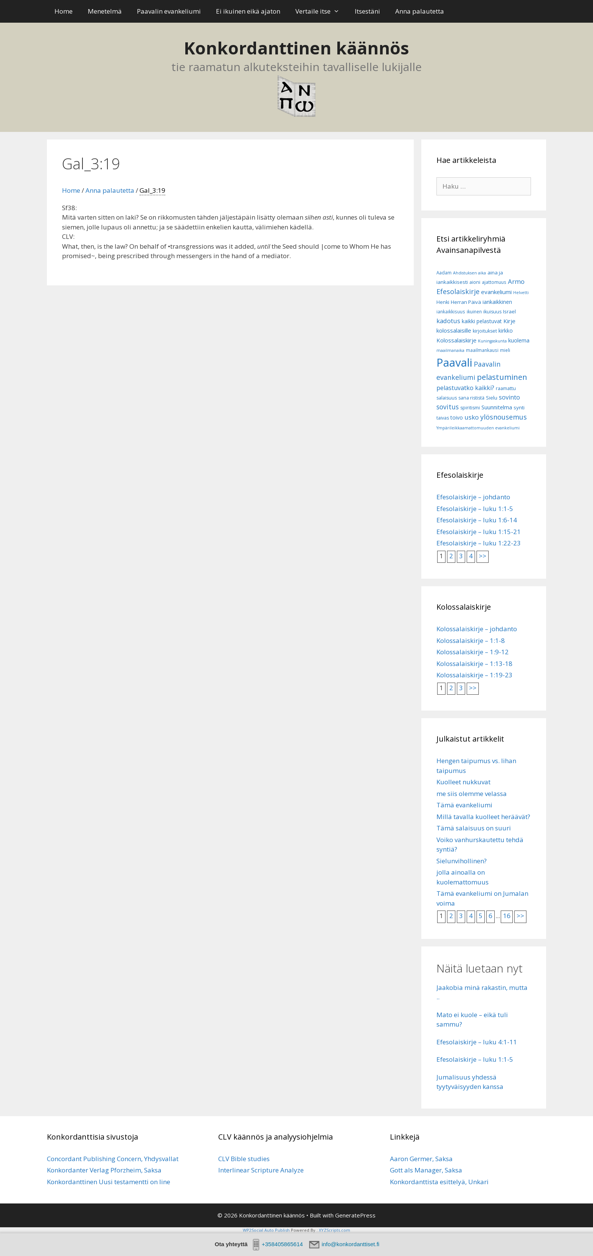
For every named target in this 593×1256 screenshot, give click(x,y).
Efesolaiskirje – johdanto (473, 496)
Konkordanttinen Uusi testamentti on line (108, 1181)
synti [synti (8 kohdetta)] (519, 407)
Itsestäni (367, 11)
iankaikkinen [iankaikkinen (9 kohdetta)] (497, 301)
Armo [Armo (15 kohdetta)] (516, 281)
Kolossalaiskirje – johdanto (476, 628)
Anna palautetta (419, 11)
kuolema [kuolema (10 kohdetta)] (518, 340)
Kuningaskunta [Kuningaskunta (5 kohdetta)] (492, 341)
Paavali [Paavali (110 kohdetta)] (454, 362)
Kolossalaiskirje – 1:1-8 (470, 640)
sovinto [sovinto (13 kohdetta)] (509, 397)
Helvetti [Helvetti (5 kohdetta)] (521, 292)
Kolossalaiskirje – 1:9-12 (472, 651)
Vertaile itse (321, 11)
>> (482, 555)
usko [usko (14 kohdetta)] (471, 417)
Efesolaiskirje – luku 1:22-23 (478, 543)
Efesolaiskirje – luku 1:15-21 (478, 531)
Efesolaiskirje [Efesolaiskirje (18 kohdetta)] (458, 291)
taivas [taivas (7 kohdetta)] (442, 418)
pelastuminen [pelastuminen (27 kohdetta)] (502, 377)
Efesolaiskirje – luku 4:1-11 (476, 1042)
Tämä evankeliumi (464, 805)
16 (507, 915)
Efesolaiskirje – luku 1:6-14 (476, 520)
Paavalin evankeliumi (169, 11)
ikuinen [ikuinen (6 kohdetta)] (474, 311)
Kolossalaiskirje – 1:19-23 (474, 675)
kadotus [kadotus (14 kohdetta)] (448, 320)
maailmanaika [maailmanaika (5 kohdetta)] (450, 350)
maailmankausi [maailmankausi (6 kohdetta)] (482, 350)
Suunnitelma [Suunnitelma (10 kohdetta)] (496, 407)
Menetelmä (105, 11)
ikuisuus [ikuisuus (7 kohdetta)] (492, 311)
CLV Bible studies (244, 1158)
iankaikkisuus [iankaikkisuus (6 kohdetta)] (450, 311)
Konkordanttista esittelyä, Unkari (439, 1181)
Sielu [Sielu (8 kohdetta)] (491, 397)
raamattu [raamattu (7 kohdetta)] (506, 388)
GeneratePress (355, 1215)
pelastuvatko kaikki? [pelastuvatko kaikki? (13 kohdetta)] (465, 388)
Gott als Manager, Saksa (426, 1170)
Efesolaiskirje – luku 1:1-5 (474, 508)
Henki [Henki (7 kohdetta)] (442, 302)
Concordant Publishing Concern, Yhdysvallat (113, 1158)
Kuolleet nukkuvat (463, 781)
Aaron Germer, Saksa (421, 1158)
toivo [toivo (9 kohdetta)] (456, 417)
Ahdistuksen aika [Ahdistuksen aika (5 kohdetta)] (469, 273)
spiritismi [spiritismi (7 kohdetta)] (470, 407)
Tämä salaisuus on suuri (473, 828)
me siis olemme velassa (471, 793)
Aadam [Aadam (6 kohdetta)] (444, 273)
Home (63, 11)
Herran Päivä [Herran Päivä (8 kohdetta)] (466, 302)
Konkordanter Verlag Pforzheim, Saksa (104, 1170)
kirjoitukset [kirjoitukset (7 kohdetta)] (485, 331)
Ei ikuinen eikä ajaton (248, 11)
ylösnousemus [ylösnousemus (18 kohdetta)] (503, 416)
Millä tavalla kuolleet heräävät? (483, 816)
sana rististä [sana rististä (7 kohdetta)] (471, 398)
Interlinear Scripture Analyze (261, 1170)
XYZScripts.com (334, 1230)
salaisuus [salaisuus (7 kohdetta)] (446, 398)
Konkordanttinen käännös (296, 47)
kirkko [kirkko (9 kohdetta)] (505, 330)
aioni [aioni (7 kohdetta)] (474, 282)
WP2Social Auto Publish (266, 1230)
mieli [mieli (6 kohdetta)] (505, 350)
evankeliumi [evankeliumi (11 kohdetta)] (496, 292)
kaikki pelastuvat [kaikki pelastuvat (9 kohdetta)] (482, 321)
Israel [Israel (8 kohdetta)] (509, 311)
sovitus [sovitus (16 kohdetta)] (447, 407)
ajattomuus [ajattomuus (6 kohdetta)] (494, 282)
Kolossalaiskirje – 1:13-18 (474, 663)
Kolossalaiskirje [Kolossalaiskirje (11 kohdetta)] (456, 340)
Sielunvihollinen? (461, 860)
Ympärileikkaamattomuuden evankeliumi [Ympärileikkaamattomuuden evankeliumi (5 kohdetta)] (478, 428)
